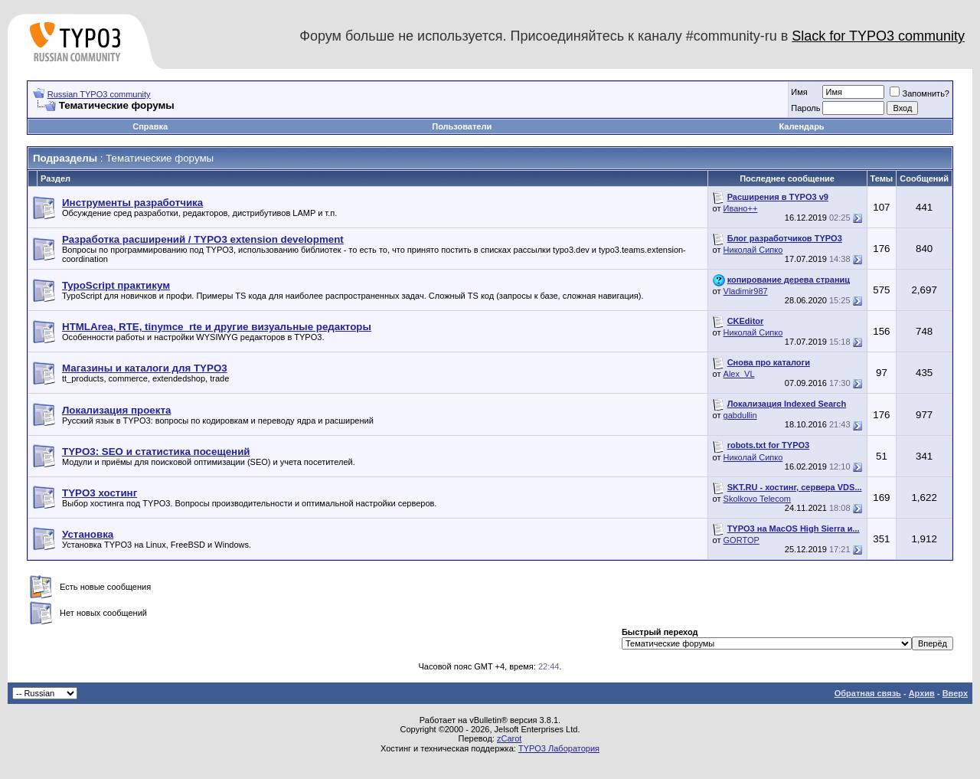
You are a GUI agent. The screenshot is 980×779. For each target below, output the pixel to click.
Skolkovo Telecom (757, 498)
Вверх (955, 693)
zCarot (509, 738)
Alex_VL (739, 373)
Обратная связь (868, 693)
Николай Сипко (753, 249)
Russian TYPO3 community (99, 94)
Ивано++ (741, 208)
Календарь (801, 126)
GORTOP (742, 540)
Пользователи (462, 126)
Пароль (805, 108)
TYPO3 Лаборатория (558, 748)
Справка (150, 126)
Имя (799, 92)
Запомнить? (919, 93)
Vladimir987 (746, 291)
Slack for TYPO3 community (878, 36)
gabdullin (740, 415)
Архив (922, 693)
